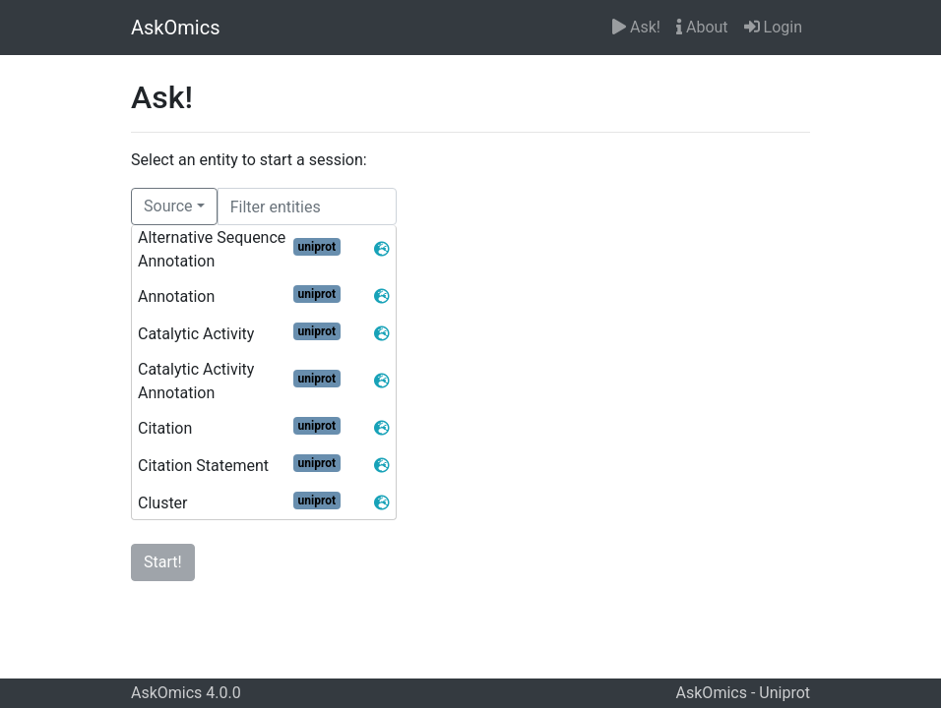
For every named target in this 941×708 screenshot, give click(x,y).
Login (773, 27)
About (702, 27)
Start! (163, 562)
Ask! (636, 27)
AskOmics (175, 27)
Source (168, 206)
